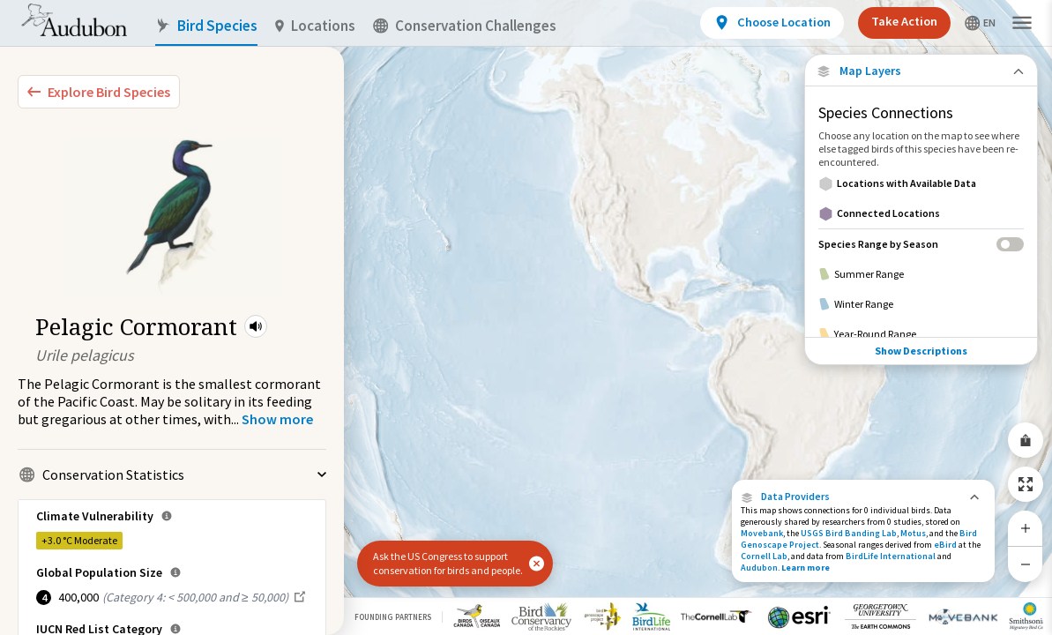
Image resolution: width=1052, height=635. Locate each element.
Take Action (904, 21)
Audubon (759, 567)
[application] (526, 317)
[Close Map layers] (921, 71)
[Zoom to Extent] (1025, 484)
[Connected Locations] (921, 213)
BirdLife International (891, 556)
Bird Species (206, 26)
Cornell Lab (764, 556)
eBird (945, 544)
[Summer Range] (921, 274)
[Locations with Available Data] (921, 183)
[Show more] (277, 419)
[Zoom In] (1025, 528)
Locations (315, 26)
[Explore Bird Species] (99, 91)
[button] (255, 326)
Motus (913, 533)
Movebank (762, 533)
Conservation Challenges (464, 26)
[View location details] (772, 23)
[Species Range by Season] (921, 243)
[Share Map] (1025, 440)
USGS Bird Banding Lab (849, 533)
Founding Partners (392, 617)
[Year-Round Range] (921, 334)
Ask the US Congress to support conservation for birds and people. (448, 563)
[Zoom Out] (1025, 564)
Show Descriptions (921, 350)
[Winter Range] (921, 304)
